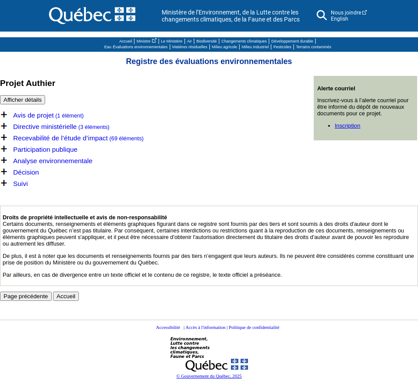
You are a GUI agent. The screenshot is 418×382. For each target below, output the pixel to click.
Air (189, 41)
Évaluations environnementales (140, 47)
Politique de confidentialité (254, 327)
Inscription (347, 125)
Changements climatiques (244, 41)
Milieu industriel (255, 47)
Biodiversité (206, 41)
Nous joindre (346, 13)
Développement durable (292, 41)
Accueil (125, 41)
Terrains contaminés (314, 47)
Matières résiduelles (189, 47)
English (339, 19)
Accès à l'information (205, 327)
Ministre (144, 41)
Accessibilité (168, 327)
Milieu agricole (224, 47)
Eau (107, 47)
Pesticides (282, 47)
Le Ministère (171, 41)
